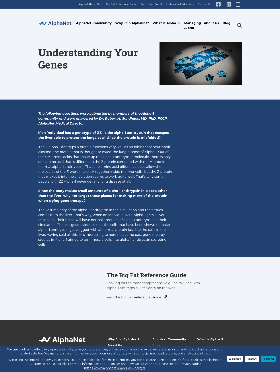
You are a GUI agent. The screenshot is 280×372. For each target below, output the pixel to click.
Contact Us (204, 4)
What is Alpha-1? (166, 23)
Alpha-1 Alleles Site (90, 4)
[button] (239, 22)
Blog (226, 23)
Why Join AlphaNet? (132, 23)
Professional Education (180, 4)
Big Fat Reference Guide (121, 4)
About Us (211, 23)
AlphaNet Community (94, 23)
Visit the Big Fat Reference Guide (134, 297)
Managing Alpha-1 (192, 25)
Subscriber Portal (151, 4)
